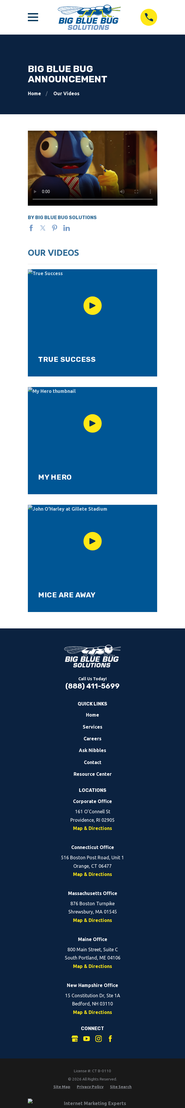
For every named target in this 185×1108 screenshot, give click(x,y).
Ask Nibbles (92, 750)
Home (92, 714)
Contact (92, 762)
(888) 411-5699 (92, 686)
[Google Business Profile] (75, 1038)
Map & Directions (92, 828)
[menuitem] (61, 1086)
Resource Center (93, 774)
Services (92, 726)
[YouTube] (86, 1038)
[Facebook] (110, 1038)
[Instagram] (98, 1038)
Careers (92, 738)
